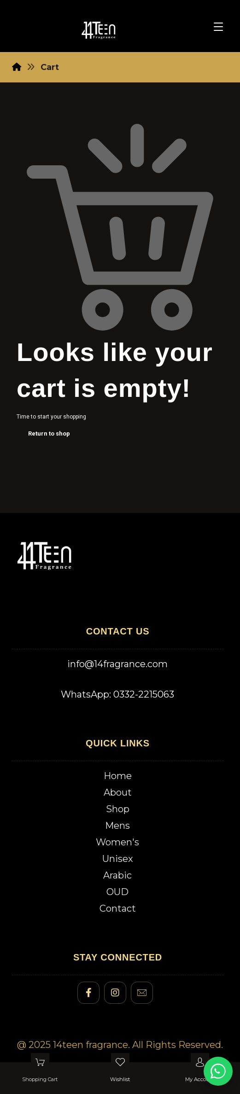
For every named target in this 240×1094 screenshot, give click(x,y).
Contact (118, 908)
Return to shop (49, 433)
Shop (117, 809)
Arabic (117, 875)
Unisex (117, 858)
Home (118, 775)
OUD (117, 891)
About (118, 792)
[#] (88, 993)
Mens (117, 825)
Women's (117, 842)
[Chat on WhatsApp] (218, 1071)
